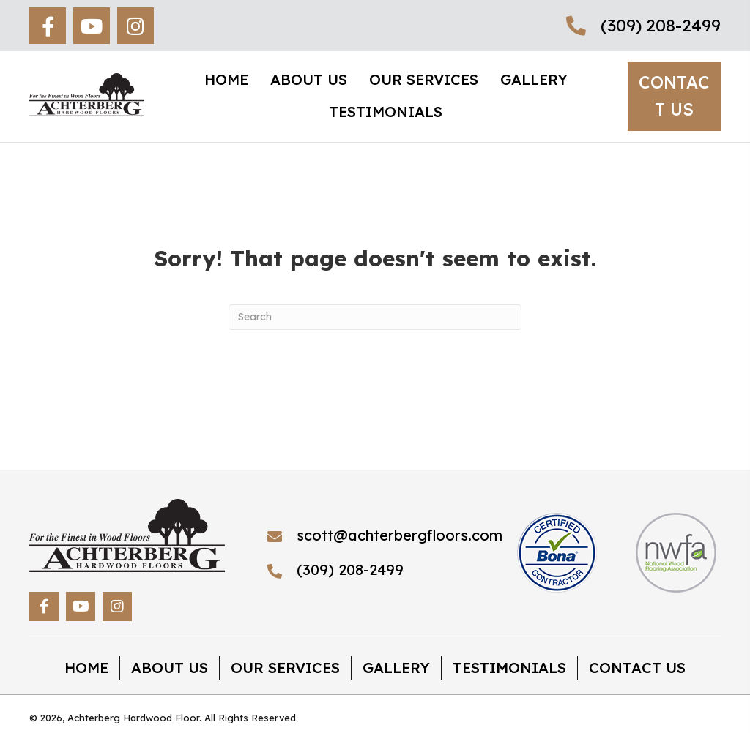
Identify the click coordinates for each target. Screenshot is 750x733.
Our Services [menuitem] (285, 667)
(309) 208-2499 (661, 25)
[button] (47, 25)
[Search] (375, 317)
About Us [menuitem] (169, 667)
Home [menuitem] (86, 667)
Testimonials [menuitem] (509, 667)
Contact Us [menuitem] (637, 667)
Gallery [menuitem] (396, 667)
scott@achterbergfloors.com (399, 535)
